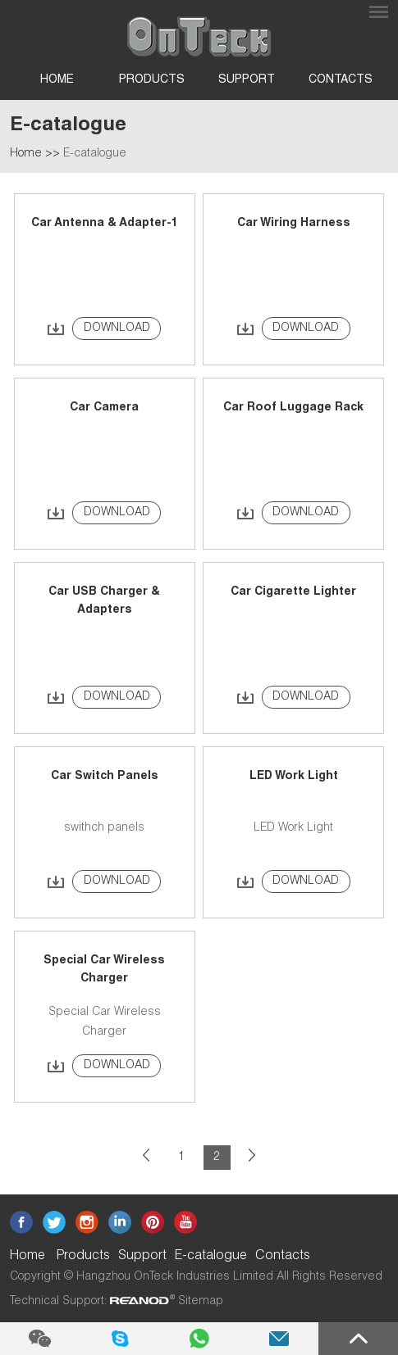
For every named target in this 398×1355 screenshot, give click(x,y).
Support (246, 80)
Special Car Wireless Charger (104, 970)
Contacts (341, 80)
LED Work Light (293, 776)
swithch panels (104, 828)
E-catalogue (94, 154)
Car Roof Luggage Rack (293, 408)
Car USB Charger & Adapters (104, 601)
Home (57, 80)
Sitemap (200, 1301)
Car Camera (104, 408)
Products (152, 80)
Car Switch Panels (104, 776)
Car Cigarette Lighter (293, 592)
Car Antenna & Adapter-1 (104, 223)
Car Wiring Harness (293, 223)
